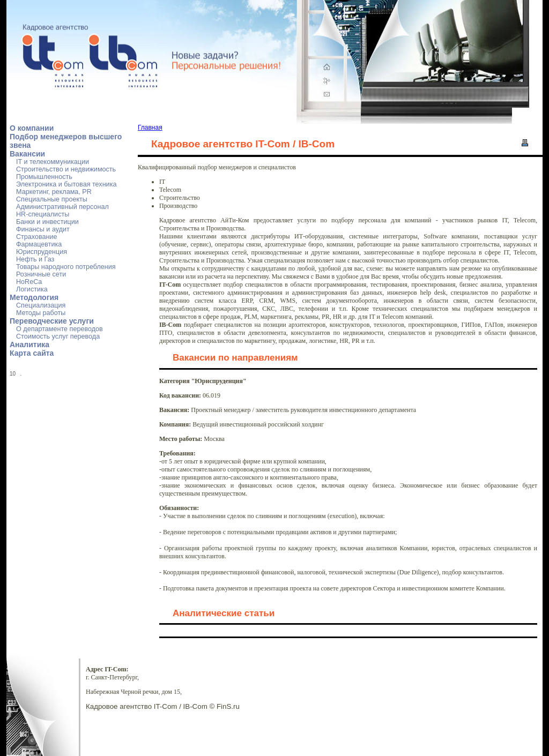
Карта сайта (32, 353)
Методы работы (40, 313)
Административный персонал (62, 207)
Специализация (40, 305)
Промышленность (44, 177)
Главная (150, 127)
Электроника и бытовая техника (66, 184)
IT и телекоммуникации (52, 162)
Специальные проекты (51, 199)
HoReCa (29, 282)
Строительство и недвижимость (66, 169)
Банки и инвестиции (47, 222)
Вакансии (27, 153)
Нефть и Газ (35, 259)
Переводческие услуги (52, 321)
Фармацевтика (39, 244)
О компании (32, 128)
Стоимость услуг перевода (58, 336)
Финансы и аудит (43, 229)
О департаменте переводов (59, 329)
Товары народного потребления (66, 267)
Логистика (32, 289)
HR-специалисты (42, 214)
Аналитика (29, 344)
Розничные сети (41, 274)
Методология (34, 297)
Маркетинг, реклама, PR (54, 192)
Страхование (36, 237)
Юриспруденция (41, 252)
